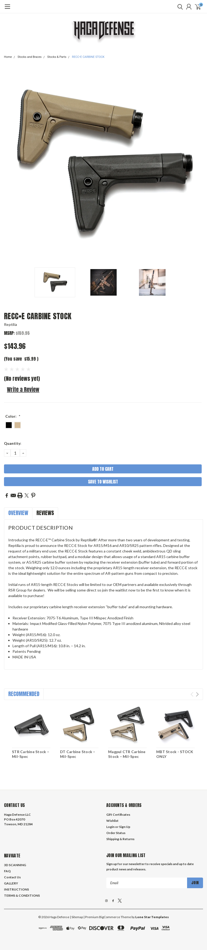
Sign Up (124, 827)
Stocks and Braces (30, 57)
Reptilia (10, 324)
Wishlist (112, 821)
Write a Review (23, 389)
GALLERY (11, 883)
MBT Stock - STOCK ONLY (174, 754)
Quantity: (12, 443)
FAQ (7, 871)
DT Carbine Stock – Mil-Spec (77, 754)
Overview (18, 513)
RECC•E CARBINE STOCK (88, 57)
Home (8, 57)
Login (110, 827)
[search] (179, 6)
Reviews (45, 513)
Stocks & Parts (56, 57)
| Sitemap (76, 917)
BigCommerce (109, 917)
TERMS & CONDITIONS (22, 895)
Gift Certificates (118, 815)
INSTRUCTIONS (16, 889)
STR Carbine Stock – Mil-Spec (30, 754)
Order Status (115, 833)
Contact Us (12, 877)
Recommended (23, 694)
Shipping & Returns (120, 839)
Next (197, 694)
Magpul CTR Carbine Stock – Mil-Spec (127, 754)
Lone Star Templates (152, 917)
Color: (12, 416)
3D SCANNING (15, 865)
